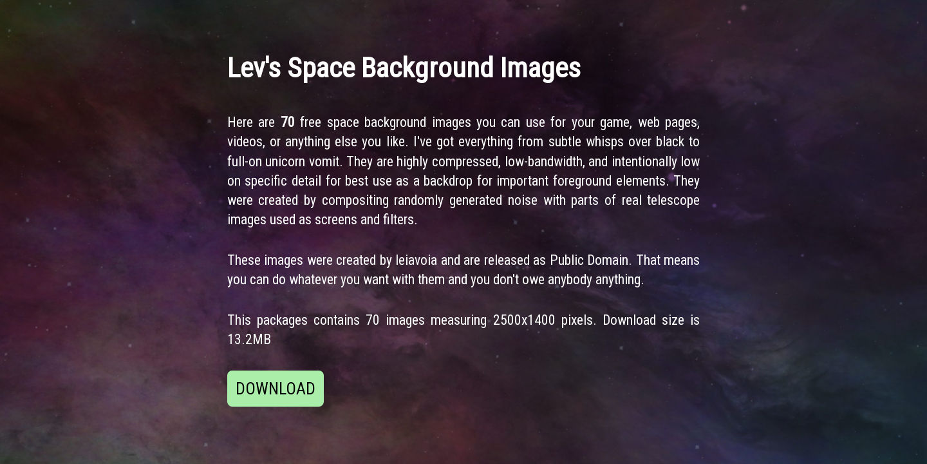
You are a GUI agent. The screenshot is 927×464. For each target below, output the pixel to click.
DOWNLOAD (275, 388)
